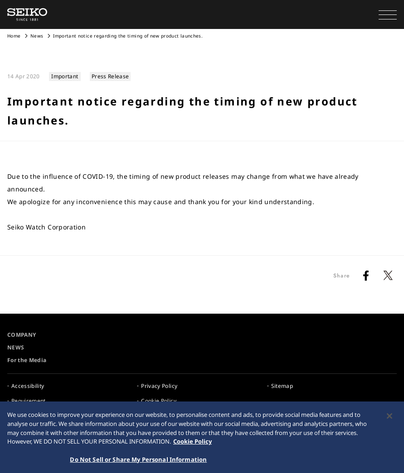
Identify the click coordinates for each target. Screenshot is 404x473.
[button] (387, 14)
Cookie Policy (158, 401)
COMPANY (21, 335)
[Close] (389, 418)
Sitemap (282, 386)
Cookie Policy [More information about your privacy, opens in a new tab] (192, 443)
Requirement (28, 401)
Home (13, 36)
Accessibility (27, 386)
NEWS (15, 347)
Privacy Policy (159, 386)
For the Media (27, 360)
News (36, 36)
